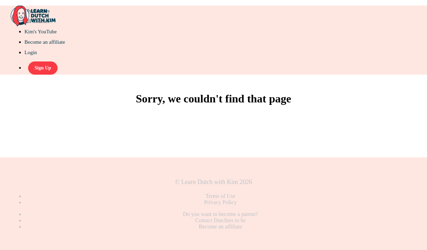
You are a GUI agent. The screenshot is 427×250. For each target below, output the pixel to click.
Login (31, 52)
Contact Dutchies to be (220, 220)
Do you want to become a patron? (220, 214)
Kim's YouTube (41, 31)
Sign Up (43, 67)
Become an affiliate (45, 42)
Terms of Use (221, 196)
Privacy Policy (220, 202)
